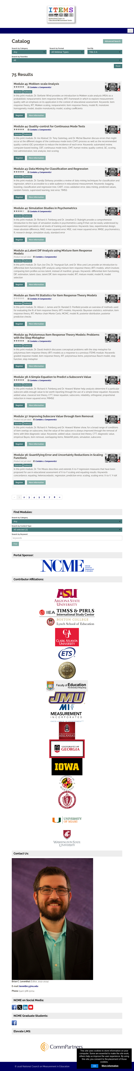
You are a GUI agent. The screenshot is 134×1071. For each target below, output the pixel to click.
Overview (18, 92)
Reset (118, 66)
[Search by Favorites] (67, 60)
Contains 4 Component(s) (40, 172)
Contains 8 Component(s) (40, 211)
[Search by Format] (67, 52)
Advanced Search (112, 41)
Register (19, 115)
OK (94, 1066)
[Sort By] (104, 52)
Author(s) (27, 92)
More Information (36, 115)
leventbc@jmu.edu (28, 986)
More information (110, 1066)
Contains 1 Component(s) (40, 87)
